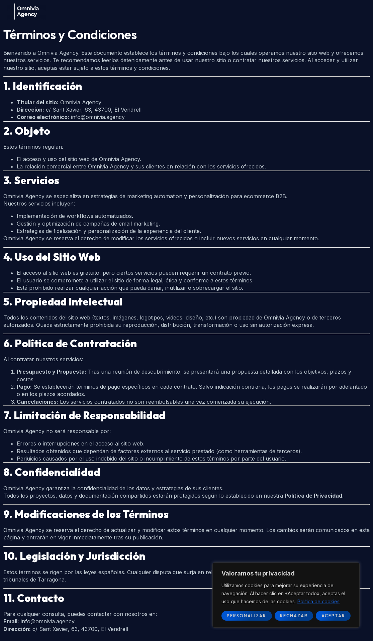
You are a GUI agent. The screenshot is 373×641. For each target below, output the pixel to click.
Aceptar (333, 615)
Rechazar (294, 615)
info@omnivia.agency (98, 117)
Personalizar (246, 615)
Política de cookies (318, 601)
